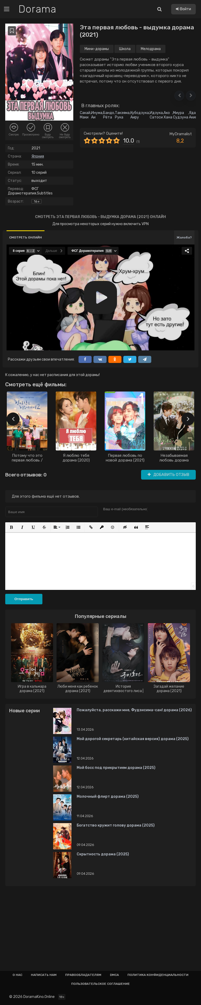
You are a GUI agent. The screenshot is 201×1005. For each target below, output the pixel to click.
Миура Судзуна (180, 115)
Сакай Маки (85, 115)
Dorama (37, 9)
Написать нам (44, 975)
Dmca (114, 975)
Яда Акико (194, 115)
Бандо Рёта (108, 115)
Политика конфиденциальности (157, 975)
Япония (37, 156)
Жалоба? (184, 237)
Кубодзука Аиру (139, 115)
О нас (17, 975)
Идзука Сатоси (156, 115)
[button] (179, 96)
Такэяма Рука (122, 115)
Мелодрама (151, 49)
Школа (125, 49)
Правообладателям (83, 975)
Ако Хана (168, 115)
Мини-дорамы (97, 49)
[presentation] (13, 419)
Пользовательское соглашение (100, 984)
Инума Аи (96, 115)
